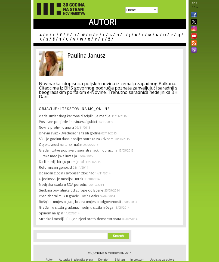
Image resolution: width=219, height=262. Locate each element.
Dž (83, 35)
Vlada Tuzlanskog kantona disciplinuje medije (74, 116)
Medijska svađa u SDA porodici (63, 185)
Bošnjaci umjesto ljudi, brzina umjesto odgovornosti (80, 202)
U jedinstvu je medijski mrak (61, 179)
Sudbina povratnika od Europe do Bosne (71, 190)
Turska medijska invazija (58, 156)
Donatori (103, 259)
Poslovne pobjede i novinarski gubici (68, 122)
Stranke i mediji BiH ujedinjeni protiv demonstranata (80, 219)
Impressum (137, 259)
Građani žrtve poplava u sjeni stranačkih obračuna (78, 150)
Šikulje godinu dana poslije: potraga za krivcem (76, 139)
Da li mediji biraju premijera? (61, 162)
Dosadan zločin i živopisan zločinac (66, 173)
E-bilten (120, 259)
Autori (50, 259)
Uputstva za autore (162, 259)
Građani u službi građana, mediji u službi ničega (76, 208)
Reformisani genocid (55, 168)
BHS (194, 3)
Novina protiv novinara (56, 128)
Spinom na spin (51, 213)
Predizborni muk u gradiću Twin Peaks (69, 196)
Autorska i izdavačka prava (76, 259)
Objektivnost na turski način (60, 145)
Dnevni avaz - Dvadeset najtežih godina (70, 133)
